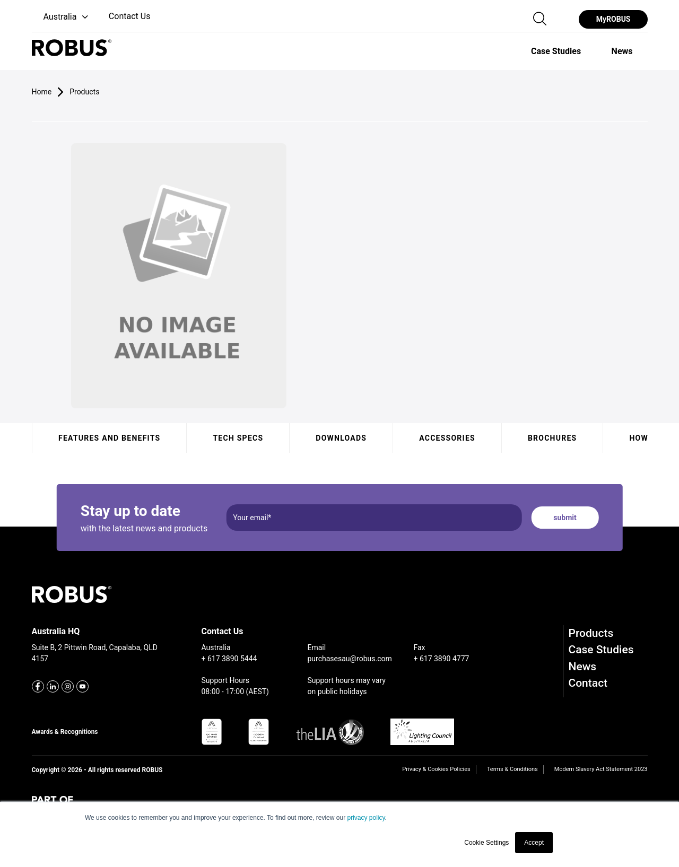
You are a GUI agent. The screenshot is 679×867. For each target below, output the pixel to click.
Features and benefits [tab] (109, 438)
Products (591, 633)
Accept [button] (534, 842)
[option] (556, 51)
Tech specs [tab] (238, 438)
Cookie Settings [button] (486, 842)
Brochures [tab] (552, 438)
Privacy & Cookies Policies (436, 769)
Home (42, 91)
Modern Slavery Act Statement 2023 (601, 769)
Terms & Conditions (512, 769)
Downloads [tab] (341, 438)
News (583, 666)
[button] (61, 17)
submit (564, 517)
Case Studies (601, 649)
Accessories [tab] (447, 438)
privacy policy (366, 817)
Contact (588, 683)
